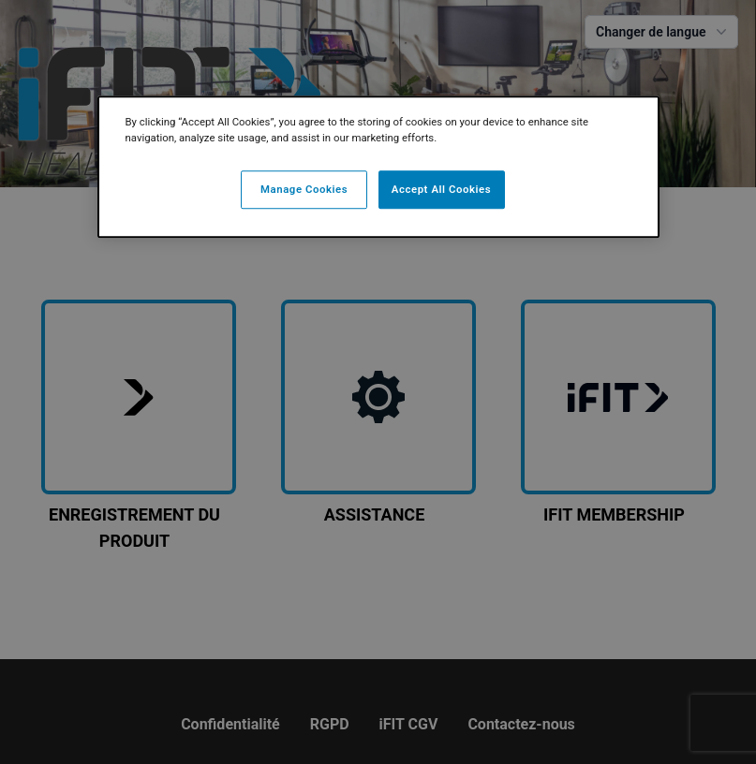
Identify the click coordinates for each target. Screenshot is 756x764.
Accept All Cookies (441, 189)
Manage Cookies (304, 189)
